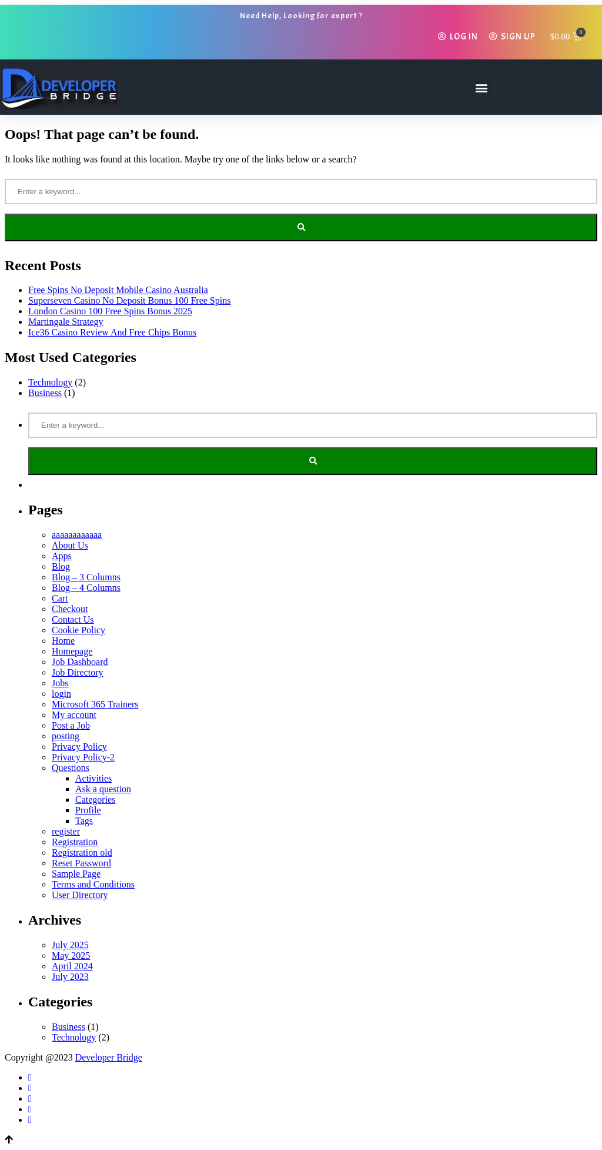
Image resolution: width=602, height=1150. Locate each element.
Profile (88, 810)
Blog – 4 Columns (86, 588)
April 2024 (72, 966)
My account (74, 715)
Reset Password (81, 863)
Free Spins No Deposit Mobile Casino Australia (118, 290)
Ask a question (103, 789)
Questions (70, 768)
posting (65, 736)
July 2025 (70, 945)
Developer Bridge (108, 1057)
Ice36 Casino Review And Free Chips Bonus (112, 332)
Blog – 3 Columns (86, 577)
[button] (481, 87)
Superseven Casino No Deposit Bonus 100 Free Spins (129, 300)
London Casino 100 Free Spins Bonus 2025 (110, 311)
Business (45, 393)
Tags (84, 821)
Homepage (72, 651)
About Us (70, 545)
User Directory (80, 895)
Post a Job (71, 725)
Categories (95, 800)
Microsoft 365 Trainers (95, 704)
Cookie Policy (78, 630)
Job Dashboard (80, 662)
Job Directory (77, 672)
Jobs (60, 683)
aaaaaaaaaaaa (77, 535)
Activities (93, 778)
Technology (50, 382)
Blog (61, 566)
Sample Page (76, 874)
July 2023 (70, 977)
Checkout (70, 609)
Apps (62, 556)
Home (63, 641)
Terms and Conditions (93, 884)
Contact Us (73, 619)
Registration (75, 842)
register (66, 831)
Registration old (82, 852)
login (61, 694)
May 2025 (71, 955)
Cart (60, 598)
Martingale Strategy (65, 322)
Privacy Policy (79, 747)
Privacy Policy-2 (83, 757)
